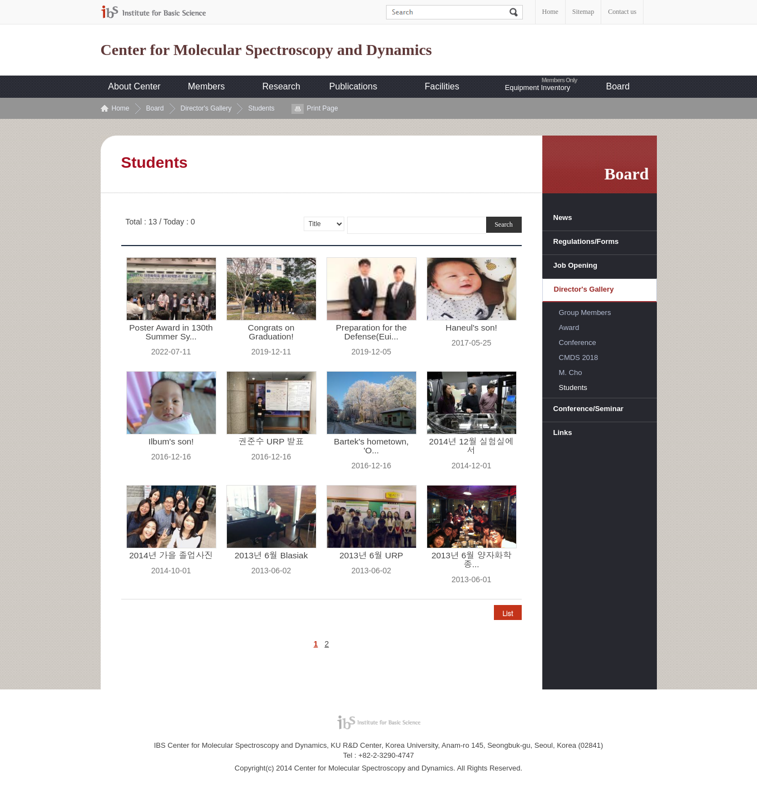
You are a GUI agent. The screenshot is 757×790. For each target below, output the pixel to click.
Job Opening (575, 265)
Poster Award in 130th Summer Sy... (170, 332)
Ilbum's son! (171, 441)
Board (618, 86)
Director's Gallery (206, 108)
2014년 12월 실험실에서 (471, 446)
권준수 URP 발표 (271, 441)
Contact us (622, 12)
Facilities (442, 86)
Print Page (322, 108)
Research (281, 86)
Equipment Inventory (537, 87)
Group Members (585, 312)
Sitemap (583, 12)
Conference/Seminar (588, 408)
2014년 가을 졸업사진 (171, 555)
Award (569, 327)
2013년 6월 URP (371, 555)
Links (562, 432)
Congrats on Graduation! (271, 332)
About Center (134, 86)
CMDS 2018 (578, 357)
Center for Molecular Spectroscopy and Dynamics (266, 50)
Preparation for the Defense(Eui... (371, 332)
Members (206, 86)
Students (261, 108)
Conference (577, 342)
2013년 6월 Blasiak (271, 555)
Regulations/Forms (586, 241)
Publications (353, 86)
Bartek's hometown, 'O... (371, 446)
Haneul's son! (471, 327)
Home (550, 12)
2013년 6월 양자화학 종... (472, 560)
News (562, 217)
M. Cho (570, 372)
